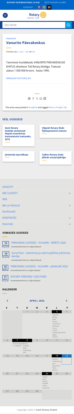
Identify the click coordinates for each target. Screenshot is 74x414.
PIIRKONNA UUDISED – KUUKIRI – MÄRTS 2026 (38, 242)
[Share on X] (37, 98)
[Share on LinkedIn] (45, 98)
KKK (4, 199)
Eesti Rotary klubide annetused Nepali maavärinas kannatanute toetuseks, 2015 (18, 134)
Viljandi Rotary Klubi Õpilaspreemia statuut (54, 129)
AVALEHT (7, 187)
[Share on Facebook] (33, 98)
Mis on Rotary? (11, 205)
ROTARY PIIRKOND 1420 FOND (29, 276)
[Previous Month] (7, 301)
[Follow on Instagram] (44, 7)
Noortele (7, 224)
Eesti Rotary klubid (55, 2)
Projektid (11, 38)
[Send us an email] (49, 7)
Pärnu (52, 107)
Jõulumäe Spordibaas (16, 154)
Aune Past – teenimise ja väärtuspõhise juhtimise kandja (41, 254)
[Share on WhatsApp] (29, 98)
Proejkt (59, 107)
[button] (5, 15)
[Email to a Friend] (41, 98)
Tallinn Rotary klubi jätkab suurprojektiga (54, 156)
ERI (33, 52)
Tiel (65, 107)
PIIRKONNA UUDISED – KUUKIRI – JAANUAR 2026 (39, 266)
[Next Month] (67, 301)
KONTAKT (28, 7)
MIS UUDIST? (10, 193)
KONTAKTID (9, 217)
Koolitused (8, 211)
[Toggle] (70, 193)
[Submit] (68, 25)
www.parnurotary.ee (18, 78)
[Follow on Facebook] (39, 7)
